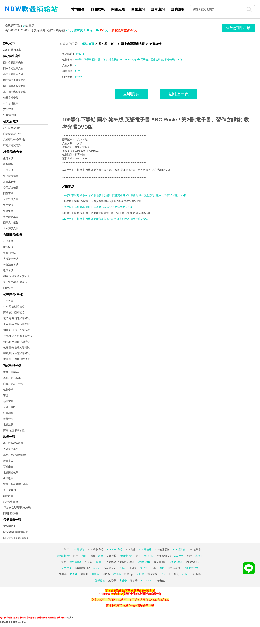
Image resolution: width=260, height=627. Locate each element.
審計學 (134, 580)
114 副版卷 (78, 549)
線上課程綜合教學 (13, 443)
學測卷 (63, 574)
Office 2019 (144, 561)
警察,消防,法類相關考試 (16, 353)
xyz (1, 617)
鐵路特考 (8, 247)
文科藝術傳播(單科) (14, 139)
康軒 (84, 555)
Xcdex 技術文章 (12, 49)
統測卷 (117, 574)
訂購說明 (178, 9)
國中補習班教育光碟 (14, 85)
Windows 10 (164, 555)
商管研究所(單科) (12, 133)
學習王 (100, 561)
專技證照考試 (10, 258)
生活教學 (8, 478)
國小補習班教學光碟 (14, 80)
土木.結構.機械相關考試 (16, 324)
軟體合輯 (8, 389)
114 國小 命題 (96, 549)
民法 (163, 574)
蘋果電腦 (8, 401)
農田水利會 (9, 181)
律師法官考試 (10, 264)
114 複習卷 (179, 549)
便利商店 (117, 594)
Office (123, 568)
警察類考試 (9, 252)
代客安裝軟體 (191, 568)
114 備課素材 (162, 549)
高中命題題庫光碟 (13, 74)
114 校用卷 (194, 549)
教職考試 (8, 270)
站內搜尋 (78, 9)
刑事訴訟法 (174, 568)
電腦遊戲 (8, 424)
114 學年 (64, 549)
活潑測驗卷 (63, 555)
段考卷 (106, 574)
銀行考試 (8, 158)
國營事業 (8, 193)
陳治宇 (199, 555)
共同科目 (8, 300)
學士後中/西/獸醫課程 (15, 282)
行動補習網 (9, 115)
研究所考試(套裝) (12, 145)
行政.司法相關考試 (13, 306)
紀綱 (153, 568)
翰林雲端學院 (10, 97)
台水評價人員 (10, 228)
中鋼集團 (8, 210)
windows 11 (192, 561)
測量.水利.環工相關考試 (16, 330)
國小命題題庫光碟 (13, 62)
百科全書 (8, 466)
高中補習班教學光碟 (14, 91)
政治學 (112, 580)
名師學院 (149, 555)
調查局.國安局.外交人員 (16, 276)
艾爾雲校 (8, 109)
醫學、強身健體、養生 (15, 484)
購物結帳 (98, 9)
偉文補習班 (75, 561)
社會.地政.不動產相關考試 (17, 335)
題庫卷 (84, 574)
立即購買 (131, 93)
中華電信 (8, 205)
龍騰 (92, 555)
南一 (75, 555)
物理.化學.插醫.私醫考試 (16, 341)
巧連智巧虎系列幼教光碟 (17, 507)
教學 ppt (128, 574)
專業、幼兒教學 (12, 377)
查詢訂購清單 (238, 28)
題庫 (100, 555)
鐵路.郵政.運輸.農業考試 (16, 359)
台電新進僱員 (10, 187)
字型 (5, 395)
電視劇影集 (9, 526)
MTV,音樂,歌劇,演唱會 (15, 532)
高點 (63, 561)
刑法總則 (174, 574)
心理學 (140, 574)
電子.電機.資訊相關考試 (16, 318)
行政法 (186, 574)
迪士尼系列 (9, 490)
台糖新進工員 (10, 216)
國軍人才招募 (10, 222)
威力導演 (67, 568)
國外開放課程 (10, 513)
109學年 (179, 555)
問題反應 (118, 9)
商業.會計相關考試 (13, 312)
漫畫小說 (8, 460)
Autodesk (146, 580)
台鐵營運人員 (10, 199)
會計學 (133, 568)
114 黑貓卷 (145, 549)
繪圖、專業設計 (12, 372)
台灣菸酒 (8, 170)
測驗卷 (95, 574)
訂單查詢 (158, 9)
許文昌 (89, 561)
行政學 (197, 574)
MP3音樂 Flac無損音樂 (16, 537)
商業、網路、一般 (13, 383)
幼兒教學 (8, 495)
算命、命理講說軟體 (14, 454)
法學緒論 (100, 580)
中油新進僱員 (10, 175)
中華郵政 (8, 164)
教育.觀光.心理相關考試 (16, 347)
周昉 (161, 568)
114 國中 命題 (114, 549)
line (167, 599)
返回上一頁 (178, 93)
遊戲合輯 (8, 418)
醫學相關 (8, 412)
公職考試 (8, 241)
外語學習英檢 (10, 449)
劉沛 (189, 555)
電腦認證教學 (10, 472)
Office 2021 (176, 561)
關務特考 (8, 287)
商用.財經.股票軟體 (14, 430)
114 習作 (131, 549)
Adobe (96, 568)
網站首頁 (88, 44)
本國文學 (153, 574)
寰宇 (138, 555)
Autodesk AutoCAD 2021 (120, 561)
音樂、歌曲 (9, 407)
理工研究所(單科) (12, 127)
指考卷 (74, 574)
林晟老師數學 (10, 103)
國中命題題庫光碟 (13, 68)
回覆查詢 (138, 9)
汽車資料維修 (10, 501)
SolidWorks (110, 568)
